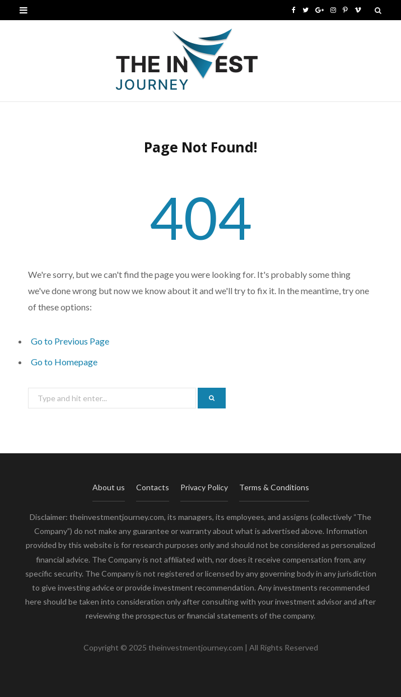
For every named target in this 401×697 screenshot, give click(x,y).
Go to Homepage (64, 361)
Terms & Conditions (274, 487)
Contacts (152, 487)
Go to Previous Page (70, 341)
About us (108, 487)
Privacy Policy (204, 487)
